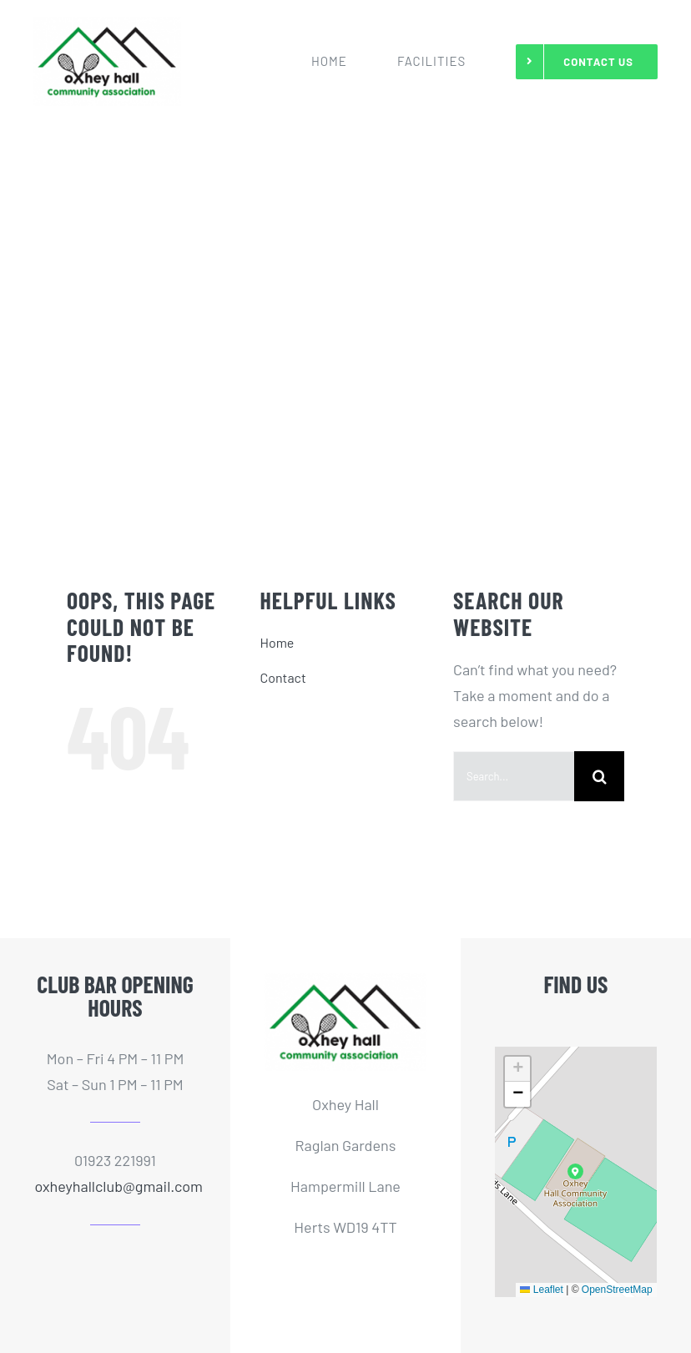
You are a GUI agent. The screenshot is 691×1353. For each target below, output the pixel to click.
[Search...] (513, 776)
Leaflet (541, 1289)
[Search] (599, 776)
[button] (575, 1171)
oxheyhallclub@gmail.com (118, 1186)
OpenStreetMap (617, 1289)
